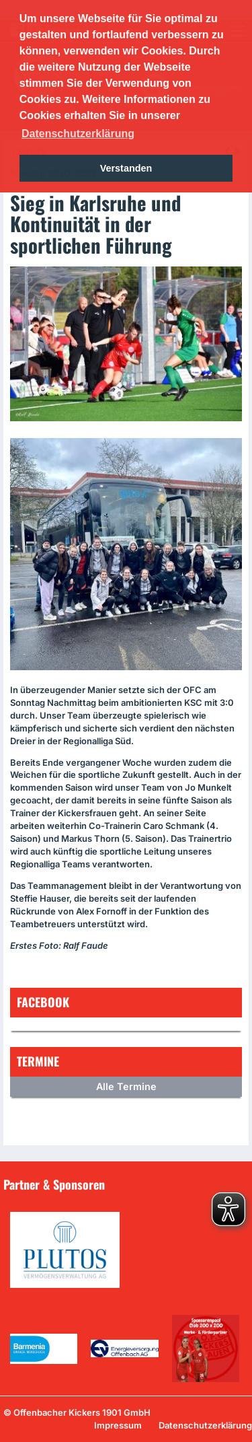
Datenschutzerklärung (205, 1425)
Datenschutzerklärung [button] (78, 133)
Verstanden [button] (126, 168)
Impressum (118, 1425)
